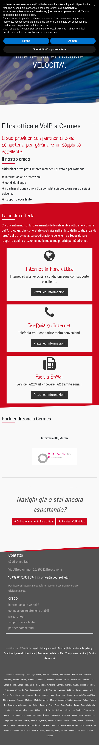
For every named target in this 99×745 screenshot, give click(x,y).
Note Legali (32, 648)
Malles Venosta (9, 700)
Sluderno (89, 720)
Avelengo (87, 675)
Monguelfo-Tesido (65, 700)
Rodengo (59, 710)
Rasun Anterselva (20, 710)
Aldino (38, 675)
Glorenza (29, 695)
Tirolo (53, 725)
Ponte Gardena (66, 705)
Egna (78, 690)
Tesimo (46, 725)
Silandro (81, 720)
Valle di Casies (38, 730)
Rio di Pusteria (48, 710)
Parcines (43, 705)
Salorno (67, 710)
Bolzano (16, 680)
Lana (58, 695)
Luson (69, 695)
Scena (26, 720)
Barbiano (7, 680)
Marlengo (28, 700)
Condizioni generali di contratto (20, 653)
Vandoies (49, 730)
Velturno (64, 730)
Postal (76, 705)
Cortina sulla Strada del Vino (41, 690)
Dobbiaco (70, 690)
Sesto (73, 720)
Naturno (93, 700)
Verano (72, 730)
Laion (52, 695)
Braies (23, 680)
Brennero (31, 680)
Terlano (13, 725)
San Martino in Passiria (61, 715)
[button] (94, 5)
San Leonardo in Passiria (21, 715)
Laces (37, 695)
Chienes (68, 685)
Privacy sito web (48, 648)
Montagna (77, 700)
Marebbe (20, 700)
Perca (51, 705)
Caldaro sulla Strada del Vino (82, 680)
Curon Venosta (59, 690)
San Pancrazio (77, 715)
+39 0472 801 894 (21, 577)
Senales (66, 720)
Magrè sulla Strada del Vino (84, 695)
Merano (53, 700)
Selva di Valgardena (38, 720)
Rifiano (38, 710)
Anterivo (54, 675)
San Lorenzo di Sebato (41, 715)
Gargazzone (19, 695)
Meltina (45, 700)
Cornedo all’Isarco (87, 685)
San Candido (77, 710)
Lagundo (45, 695)
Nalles (85, 700)
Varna (57, 730)
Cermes (60, 685)
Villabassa (80, 730)
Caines (66, 680)
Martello (37, 700)
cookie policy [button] (28, 14)
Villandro (89, 730)
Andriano (46, 675)
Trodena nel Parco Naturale (67, 725)
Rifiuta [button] (26, 40)
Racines (8, 710)
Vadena (89, 725)
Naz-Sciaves (9, 705)
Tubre (82, 725)
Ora (30, 705)
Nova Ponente (21, 705)
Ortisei (35, 705)
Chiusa (75, 685)
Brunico (59, 680)
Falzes (84, 690)
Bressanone (40, 680)
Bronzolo (50, 680)
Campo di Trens (10, 685)
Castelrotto (51, 685)
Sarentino (18, 720)
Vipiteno (49, 736)
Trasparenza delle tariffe (50, 653)
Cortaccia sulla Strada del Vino (16, 690)
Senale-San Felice (54, 720)
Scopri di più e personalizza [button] (49, 49)
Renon (31, 710)
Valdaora (15, 730)
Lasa (63, 695)
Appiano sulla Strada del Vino (71, 675)
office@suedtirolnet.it (53, 577)
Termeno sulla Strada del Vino (29, 725)
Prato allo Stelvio (88, 705)
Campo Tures (23, 685)
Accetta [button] (72, 40)
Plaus (57, 705)
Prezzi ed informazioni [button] (49, 292)
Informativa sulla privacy (79, 648)
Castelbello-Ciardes (37, 685)
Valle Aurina (25, 730)
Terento (6, 725)
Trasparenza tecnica (75, 653)
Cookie (62, 648)
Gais (11, 695)
